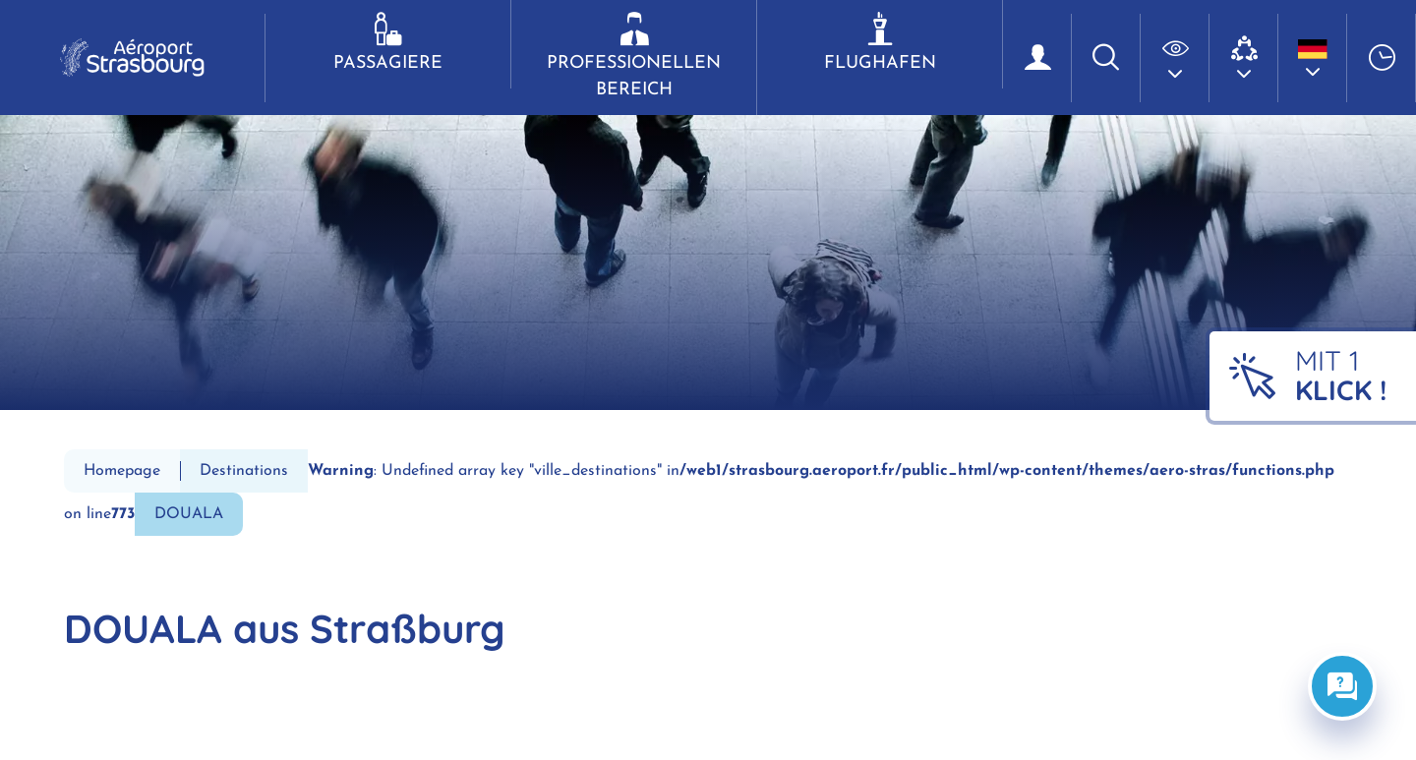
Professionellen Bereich (633, 55)
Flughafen (879, 42)
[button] (1175, 58)
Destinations (244, 471)
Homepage (122, 471)
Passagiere (388, 42)
